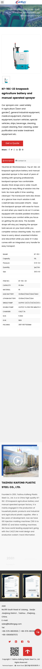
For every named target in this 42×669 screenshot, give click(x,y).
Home (10, 9)
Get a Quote (12, 143)
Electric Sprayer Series (30, 9)
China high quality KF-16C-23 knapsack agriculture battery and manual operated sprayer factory (21, 501)
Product (17, 9)
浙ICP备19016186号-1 (32, 665)
